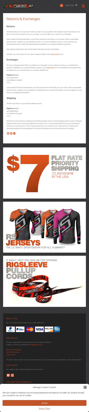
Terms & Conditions (13, 352)
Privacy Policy (44, 409)
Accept (45, 403)
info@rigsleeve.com (56, 54)
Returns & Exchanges (13, 350)
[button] (85, 387)
